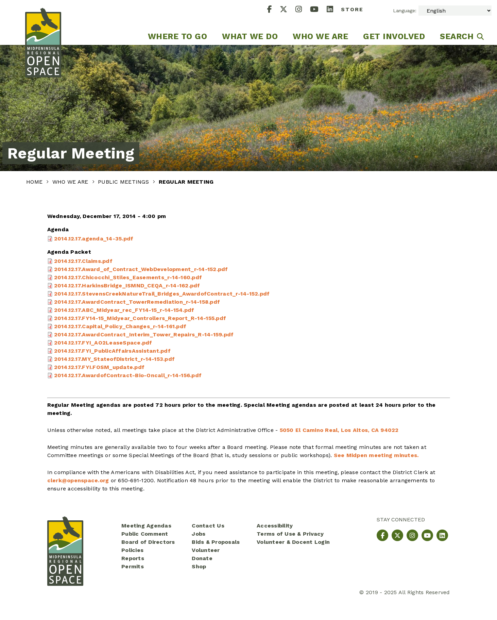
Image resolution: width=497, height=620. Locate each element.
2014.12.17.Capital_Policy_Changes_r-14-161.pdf (120, 326)
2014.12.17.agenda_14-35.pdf (94, 238)
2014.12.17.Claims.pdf (83, 261)
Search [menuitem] (457, 36)
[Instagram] (302, 10)
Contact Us (208, 525)
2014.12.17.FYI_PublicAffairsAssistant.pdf (112, 351)
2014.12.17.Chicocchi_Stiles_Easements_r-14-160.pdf (128, 277)
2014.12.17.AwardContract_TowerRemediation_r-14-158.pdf (137, 302)
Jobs (198, 534)
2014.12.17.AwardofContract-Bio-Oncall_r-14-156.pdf (128, 375)
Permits (132, 566)
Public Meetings (124, 182)
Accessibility (275, 525)
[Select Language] (455, 10)
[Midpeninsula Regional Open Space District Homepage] (43, 22)
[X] (287, 10)
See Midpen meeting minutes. (376, 455)
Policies (132, 550)
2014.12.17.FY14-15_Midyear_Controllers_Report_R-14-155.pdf (140, 318)
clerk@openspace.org (78, 480)
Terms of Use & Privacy (290, 534)
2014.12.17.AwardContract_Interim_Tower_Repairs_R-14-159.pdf (144, 334)
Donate (202, 558)
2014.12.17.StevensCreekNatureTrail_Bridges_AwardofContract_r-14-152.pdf (162, 293)
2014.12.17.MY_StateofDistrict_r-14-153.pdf (114, 359)
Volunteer (206, 550)
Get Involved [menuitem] (394, 36)
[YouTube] (318, 10)
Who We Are (71, 182)
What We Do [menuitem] (250, 36)
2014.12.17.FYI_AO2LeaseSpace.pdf (103, 342)
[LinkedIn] (334, 10)
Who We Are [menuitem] (320, 36)
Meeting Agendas (146, 525)
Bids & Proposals (216, 542)
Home (35, 182)
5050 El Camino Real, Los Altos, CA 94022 (339, 430)
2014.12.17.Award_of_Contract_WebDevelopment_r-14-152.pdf (141, 269)
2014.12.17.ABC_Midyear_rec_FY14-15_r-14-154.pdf (124, 310)
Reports (132, 558)
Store (352, 9)
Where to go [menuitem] (177, 36)
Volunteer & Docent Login (293, 542)
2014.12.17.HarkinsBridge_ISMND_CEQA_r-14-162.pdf (127, 285)
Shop (199, 566)
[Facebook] (273, 10)
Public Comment (144, 534)
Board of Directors (148, 542)
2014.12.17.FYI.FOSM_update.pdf (99, 367)
